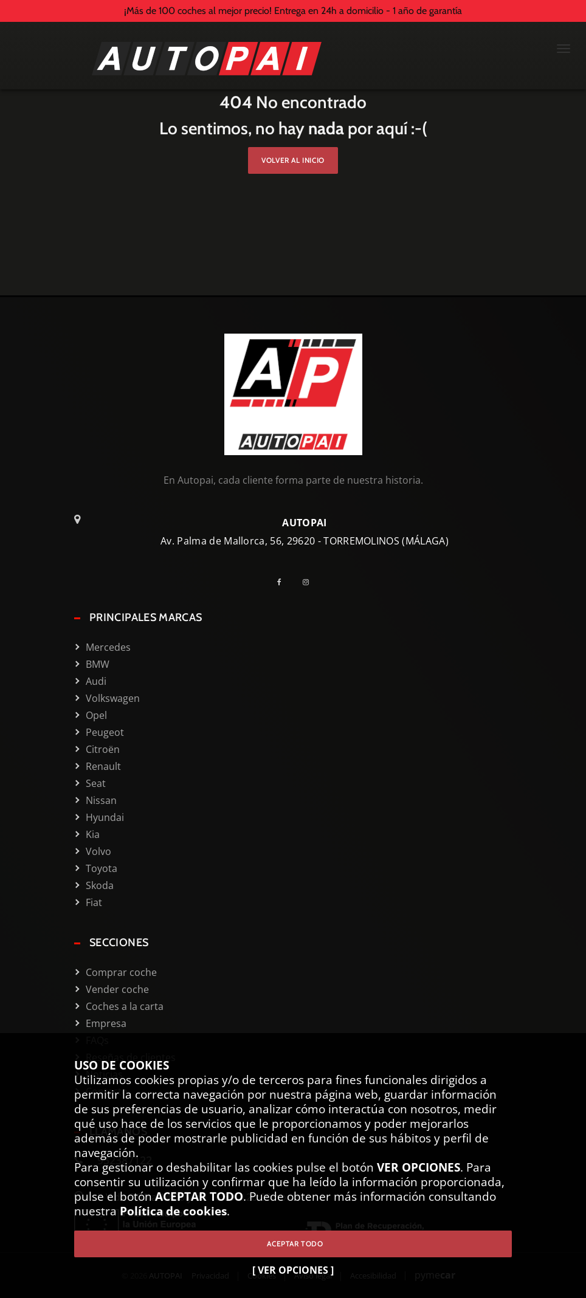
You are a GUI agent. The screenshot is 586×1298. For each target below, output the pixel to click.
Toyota (101, 868)
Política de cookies (173, 1211)
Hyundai (105, 817)
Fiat (94, 902)
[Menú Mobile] (563, 50)
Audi (96, 681)
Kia (93, 834)
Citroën (103, 749)
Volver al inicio (293, 160)
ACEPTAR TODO (293, 1243)
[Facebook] (284, 582)
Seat (96, 783)
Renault (103, 766)
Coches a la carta (125, 1006)
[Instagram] (310, 582)
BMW (97, 664)
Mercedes (108, 647)
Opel (96, 715)
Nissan (101, 800)
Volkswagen (113, 698)
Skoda (100, 885)
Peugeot (105, 732)
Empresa (106, 1023)
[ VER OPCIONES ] (293, 1270)
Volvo (98, 851)
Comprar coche (121, 972)
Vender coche (117, 989)
